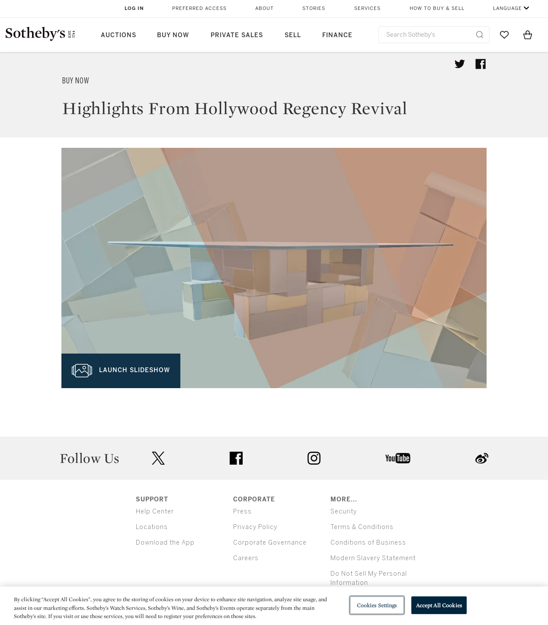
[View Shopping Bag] (527, 34)
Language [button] (507, 8)
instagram (314, 458)
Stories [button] (313, 8)
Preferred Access (199, 8)
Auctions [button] (118, 35)
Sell (293, 35)
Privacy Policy (255, 527)
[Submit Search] (479, 34)
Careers (246, 558)
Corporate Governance (270, 542)
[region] (274, 606)
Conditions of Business (368, 542)
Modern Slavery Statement (373, 558)
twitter (158, 458)
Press (242, 511)
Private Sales (237, 35)
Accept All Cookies (439, 605)
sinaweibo (481, 458)
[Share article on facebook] (480, 64)
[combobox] (434, 34)
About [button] (264, 8)
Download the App (165, 542)
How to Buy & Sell (437, 8)
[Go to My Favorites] (504, 34)
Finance (337, 35)
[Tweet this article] (460, 64)
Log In (134, 8)
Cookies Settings (377, 605)
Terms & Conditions (362, 527)
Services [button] (367, 8)
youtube (397, 458)
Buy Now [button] (173, 35)
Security (343, 511)
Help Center (155, 511)
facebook (236, 458)
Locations (152, 527)
